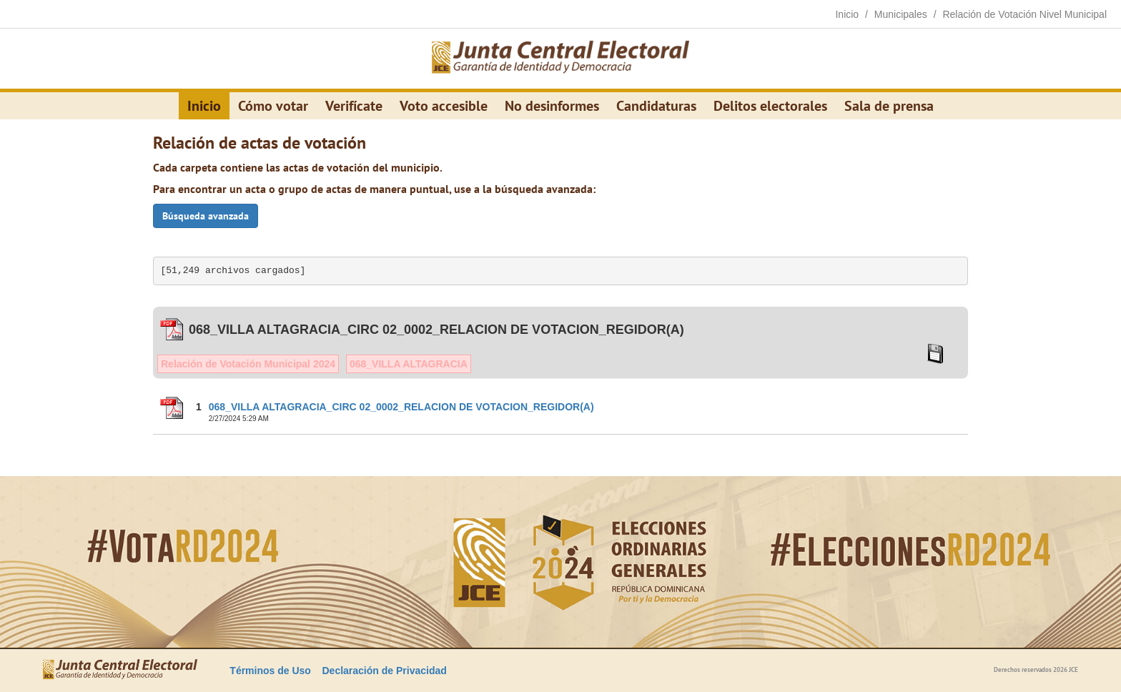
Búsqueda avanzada (205, 215)
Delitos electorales (770, 106)
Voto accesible (444, 106)
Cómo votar (273, 106)
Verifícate (353, 106)
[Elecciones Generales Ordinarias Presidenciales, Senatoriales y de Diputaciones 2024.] (560, 58)
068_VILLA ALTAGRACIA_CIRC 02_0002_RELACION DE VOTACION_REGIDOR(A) (401, 406)
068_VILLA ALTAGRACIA (409, 364)
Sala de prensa (889, 106)
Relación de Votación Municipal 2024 (248, 364)
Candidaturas (656, 106)
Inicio (204, 106)
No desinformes (552, 106)
